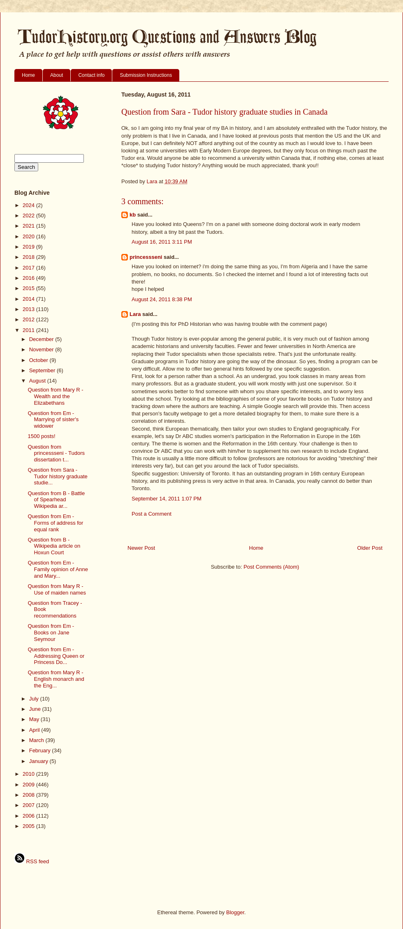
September (43, 370)
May (35, 719)
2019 (29, 247)
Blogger (235, 912)
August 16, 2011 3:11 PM (162, 242)
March (37, 740)
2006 (29, 816)
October (39, 360)
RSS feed (31, 861)
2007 (29, 805)
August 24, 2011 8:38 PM (162, 299)
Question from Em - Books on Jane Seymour (51, 632)
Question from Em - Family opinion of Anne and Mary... (58, 569)
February (40, 750)
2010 (29, 774)
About (56, 75)
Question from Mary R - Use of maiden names (57, 589)
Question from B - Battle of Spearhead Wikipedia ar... (56, 499)
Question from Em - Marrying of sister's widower (53, 419)
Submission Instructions (146, 75)
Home (28, 75)
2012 (29, 319)
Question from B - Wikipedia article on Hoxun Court (54, 546)
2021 (29, 226)
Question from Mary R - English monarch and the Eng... (56, 678)
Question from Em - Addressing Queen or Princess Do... (56, 655)
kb (133, 215)
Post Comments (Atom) (271, 567)
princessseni (146, 257)
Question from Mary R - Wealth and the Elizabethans (55, 396)
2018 (29, 257)
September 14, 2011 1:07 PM (167, 499)
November (42, 349)
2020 (29, 236)
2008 (29, 795)
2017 (29, 268)
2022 (29, 215)
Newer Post (141, 548)
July (34, 699)
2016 (29, 278)
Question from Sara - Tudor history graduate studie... (57, 476)
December (42, 339)
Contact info (91, 75)
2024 (29, 205)
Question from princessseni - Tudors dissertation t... (56, 453)
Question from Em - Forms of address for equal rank (55, 522)
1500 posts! (41, 436)
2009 (29, 784)
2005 (29, 826)
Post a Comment (151, 514)
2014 (29, 299)
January (39, 761)
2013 (29, 309)
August (38, 381)
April (35, 730)
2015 (29, 288)
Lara (135, 314)
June (35, 709)
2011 (29, 330)
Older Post (369, 548)
